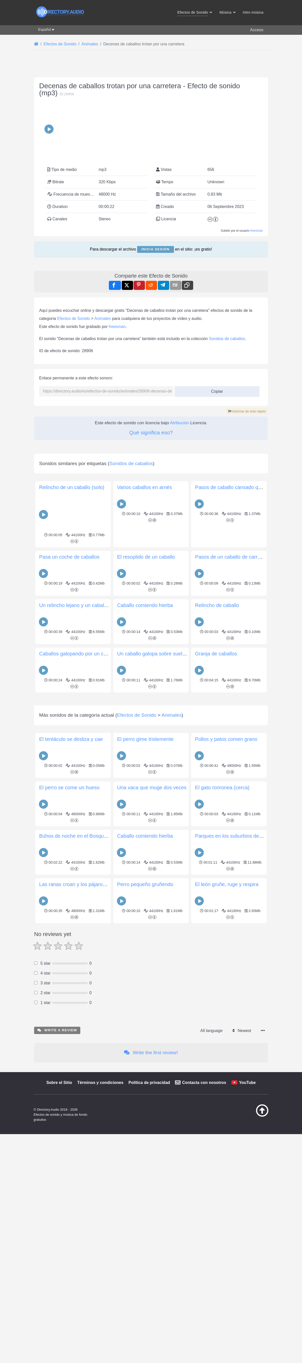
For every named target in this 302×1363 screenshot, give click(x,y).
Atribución (179, 531)
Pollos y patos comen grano (226, 989)
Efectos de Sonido (73, 427)
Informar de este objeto (247, 520)
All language (211, 1281)
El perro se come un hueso (69, 1037)
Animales (102, 427)
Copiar (215, 498)
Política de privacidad (149, 1332)
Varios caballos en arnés (144, 667)
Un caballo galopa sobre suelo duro (157, 833)
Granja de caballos (216, 833)
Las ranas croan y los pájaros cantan (80, 1134)
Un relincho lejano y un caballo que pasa (84, 784)
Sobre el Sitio (59, 1332)
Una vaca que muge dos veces (152, 1037)
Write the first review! (151, 1302)
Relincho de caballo (217, 784)
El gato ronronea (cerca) (222, 1037)
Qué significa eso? (151, 541)
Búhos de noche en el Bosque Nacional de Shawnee (98, 1086)
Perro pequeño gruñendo (145, 1134)
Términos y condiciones (100, 1332)
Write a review (57, 1280)
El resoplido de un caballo (146, 736)
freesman (256, 269)
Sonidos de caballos (227, 447)
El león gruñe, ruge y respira (226, 1134)
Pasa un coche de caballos (69, 736)
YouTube (247, 1332)
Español (44, 29)
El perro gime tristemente (145, 989)
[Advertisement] (151, 103)
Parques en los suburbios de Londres (237, 1086)
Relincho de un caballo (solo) (71, 667)
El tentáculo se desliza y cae (71, 989)
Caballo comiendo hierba (145, 784)
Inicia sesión (155, 287)
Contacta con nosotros (204, 1332)
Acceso (256, 30)
